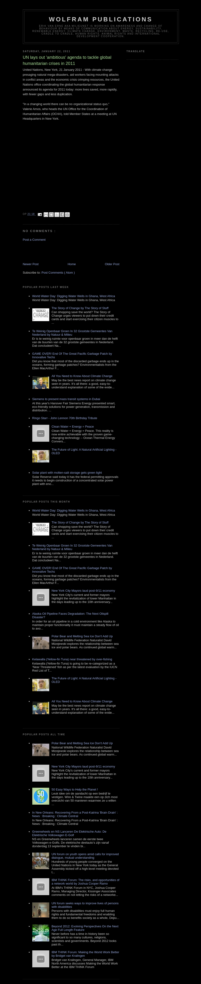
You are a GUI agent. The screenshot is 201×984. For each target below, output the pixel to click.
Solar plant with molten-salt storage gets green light (67, 472)
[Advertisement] (50, 251)
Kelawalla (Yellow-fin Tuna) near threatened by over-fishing (72, 659)
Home (72, 264)
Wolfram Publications (100, 19)
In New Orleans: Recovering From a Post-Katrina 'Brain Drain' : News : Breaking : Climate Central (75, 814)
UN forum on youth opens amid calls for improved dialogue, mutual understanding (85, 855)
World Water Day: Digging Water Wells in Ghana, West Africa (73, 296)
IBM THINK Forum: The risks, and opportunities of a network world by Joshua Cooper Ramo (85, 881)
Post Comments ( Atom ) (58, 272)
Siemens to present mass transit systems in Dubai (66, 399)
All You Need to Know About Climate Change (82, 376)
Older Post (112, 264)
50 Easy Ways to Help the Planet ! (75, 789)
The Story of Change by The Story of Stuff (80, 308)
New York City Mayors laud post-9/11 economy (83, 590)
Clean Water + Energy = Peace (73, 426)
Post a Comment (34, 239)
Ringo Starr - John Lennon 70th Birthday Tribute (64, 418)
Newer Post (31, 264)
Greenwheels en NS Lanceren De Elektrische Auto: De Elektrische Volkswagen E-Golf (69, 833)
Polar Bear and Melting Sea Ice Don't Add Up (82, 636)
